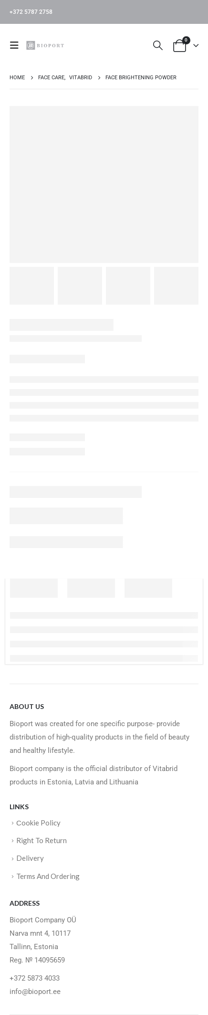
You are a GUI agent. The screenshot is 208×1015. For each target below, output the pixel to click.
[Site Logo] (46, 45)
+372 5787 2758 (31, 12)
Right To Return (41, 840)
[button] (17, 45)
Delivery (30, 858)
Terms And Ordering (48, 876)
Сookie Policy (38, 822)
